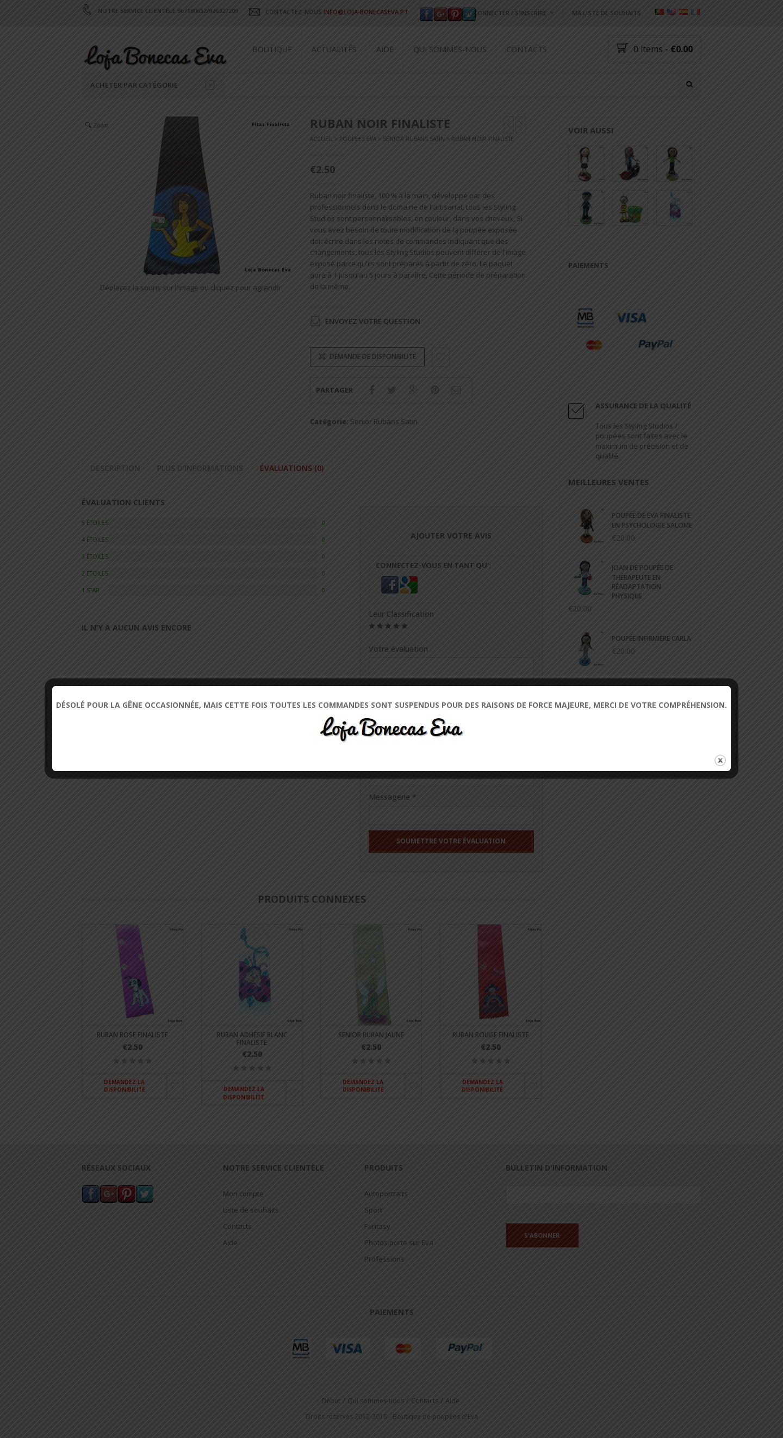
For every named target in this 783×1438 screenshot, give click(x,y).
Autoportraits (386, 1194)
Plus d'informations (200, 468)
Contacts (526, 49)
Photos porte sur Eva (398, 1243)
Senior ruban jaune (371, 1035)
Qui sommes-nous (450, 49)
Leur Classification (401, 614)
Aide (385, 49)
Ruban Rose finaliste (132, 1035)
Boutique (272, 49)
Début (330, 1400)
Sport (373, 1210)
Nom (381, 759)
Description (115, 468)
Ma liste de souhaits (606, 13)
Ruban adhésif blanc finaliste (252, 1039)
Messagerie (393, 797)
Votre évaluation (398, 649)
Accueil (321, 139)
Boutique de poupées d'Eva (435, 1416)
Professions (384, 1259)
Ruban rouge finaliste (490, 1035)
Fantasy (377, 1227)
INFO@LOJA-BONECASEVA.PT (366, 12)
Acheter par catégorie (152, 85)
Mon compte (243, 1194)
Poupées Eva (357, 139)
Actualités (334, 49)
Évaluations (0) (292, 468)
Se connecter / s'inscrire (505, 13)
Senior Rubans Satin (414, 139)
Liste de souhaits (251, 1210)
